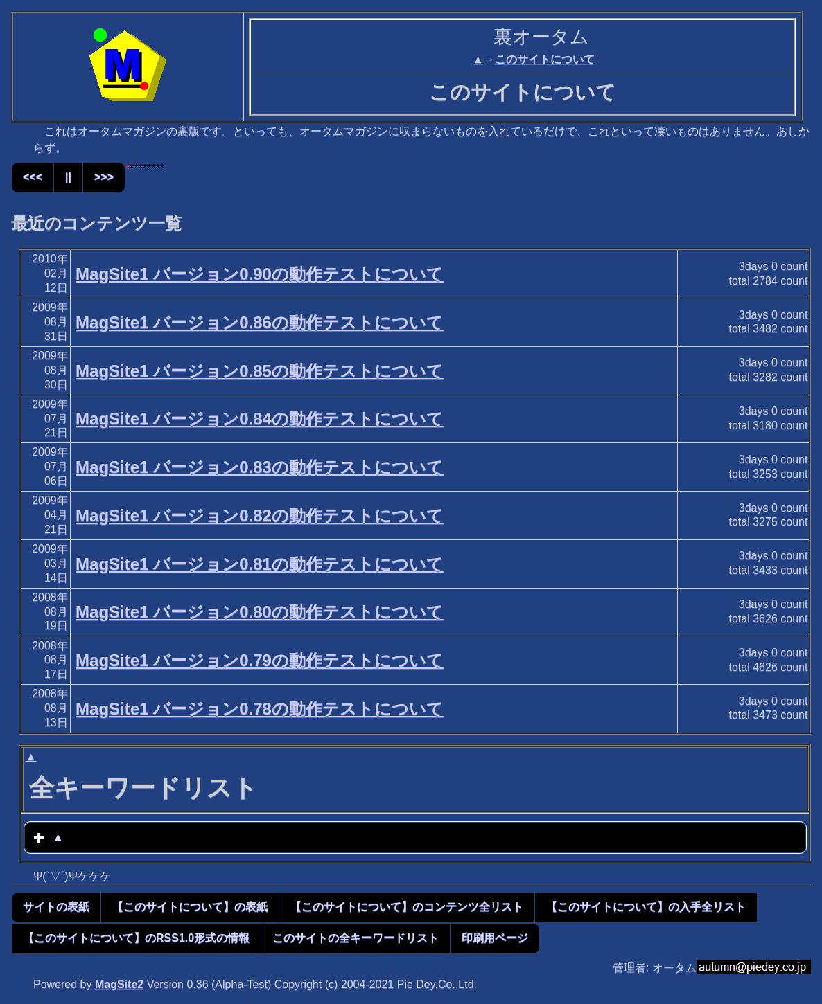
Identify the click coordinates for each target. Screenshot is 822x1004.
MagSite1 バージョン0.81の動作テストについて (260, 564)
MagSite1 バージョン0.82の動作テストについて (260, 515)
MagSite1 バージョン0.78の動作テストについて (260, 708)
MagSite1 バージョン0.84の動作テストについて (260, 418)
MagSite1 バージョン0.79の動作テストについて (260, 660)
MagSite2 (119, 984)
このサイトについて (545, 59)
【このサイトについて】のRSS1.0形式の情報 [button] (136, 938)
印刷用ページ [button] (495, 938)
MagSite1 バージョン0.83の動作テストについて (260, 467)
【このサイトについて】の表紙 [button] (190, 907)
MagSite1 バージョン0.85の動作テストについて (260, 370)
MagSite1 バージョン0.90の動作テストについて (260, 274)
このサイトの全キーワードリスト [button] (355, 938)
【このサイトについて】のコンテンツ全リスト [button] (406, 907)
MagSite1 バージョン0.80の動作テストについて (260, 611)
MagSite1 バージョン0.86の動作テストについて (260, 322)
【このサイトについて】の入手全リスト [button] (646, 907)
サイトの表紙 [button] (56, 907)
